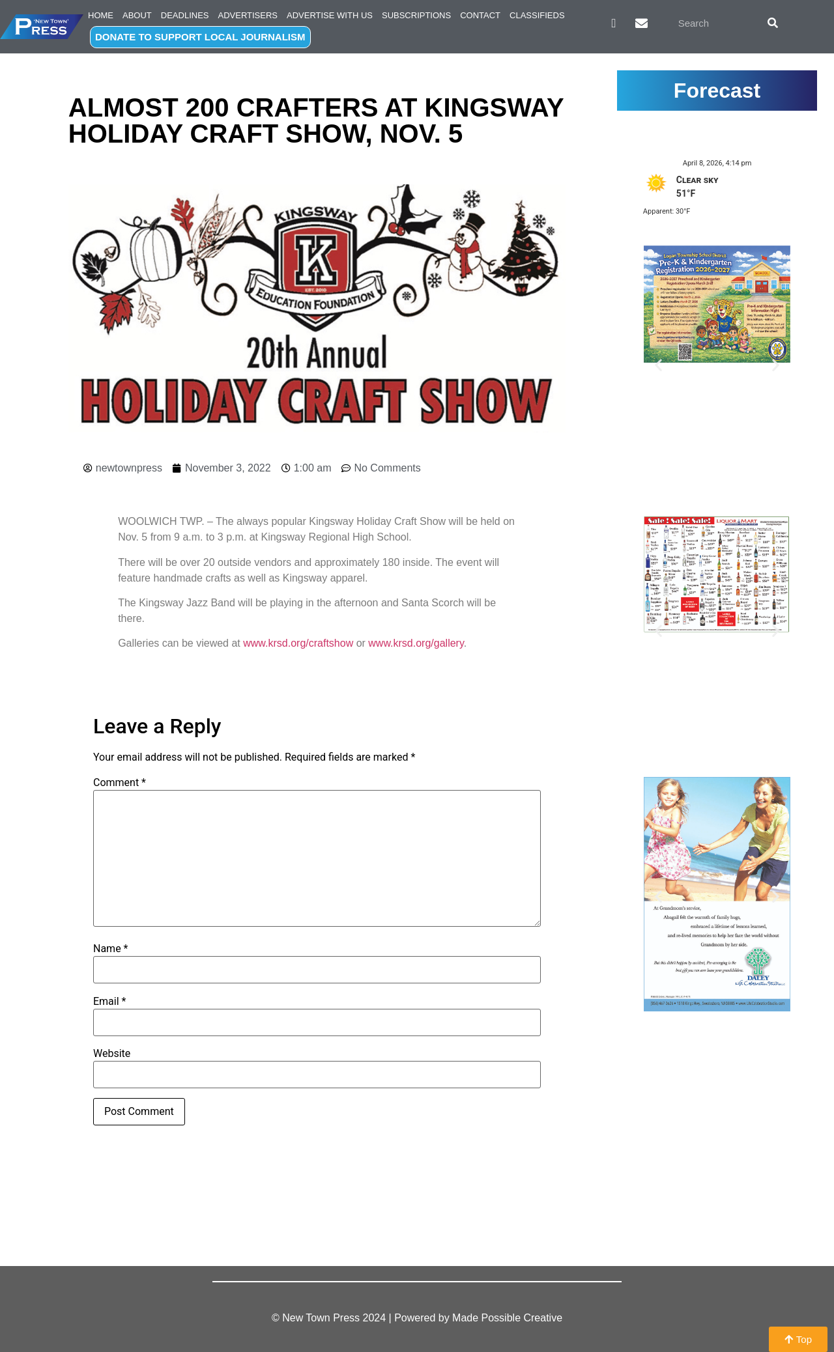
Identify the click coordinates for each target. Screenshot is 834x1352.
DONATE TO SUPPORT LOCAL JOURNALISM (200, 36)
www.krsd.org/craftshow (298, 643)
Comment (119, 783)
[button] (658, 364)
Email (109, 1001)
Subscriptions (416, 15)
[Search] (772, 23)
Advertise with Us (330, 15)
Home (100, 15)
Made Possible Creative (507, 1317)
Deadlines (185, 15)
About (137, 15)
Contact (480, 15)
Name (110, 949)
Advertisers (248, 15)
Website (111, 1054)
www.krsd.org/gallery (415, 643)
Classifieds (537, 15)
